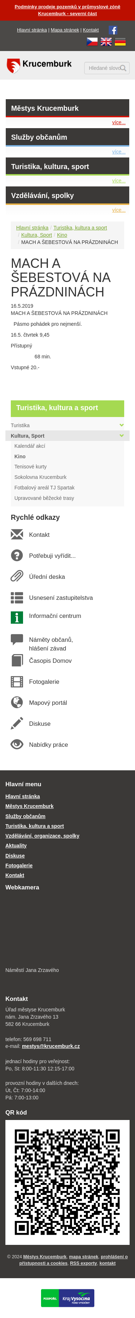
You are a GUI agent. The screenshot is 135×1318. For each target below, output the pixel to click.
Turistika (67, 425)
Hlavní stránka (32, 30)
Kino (62, 235)
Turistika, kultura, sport (50, 166)
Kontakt (91, 30)
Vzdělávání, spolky (42, 195)
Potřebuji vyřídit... (52, 555)
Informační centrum (55, 615)
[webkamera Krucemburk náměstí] (67, 929)
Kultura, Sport (36, 235)
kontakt (107, 1263)
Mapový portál (48, 702)
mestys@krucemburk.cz (51, 1046)
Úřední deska (47, 576)
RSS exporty (83, 1263)
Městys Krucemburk (44, 108)
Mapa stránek (65, 30)
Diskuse (39, 723)
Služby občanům (39, 137)
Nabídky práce (48, 744)
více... (119, 122)
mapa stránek (83, 1256)
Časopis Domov (50, 660)
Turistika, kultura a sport (80, 228)
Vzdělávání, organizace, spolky (42, 836)
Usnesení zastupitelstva (61, 597)
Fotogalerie (44, 681)
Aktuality (16, 846)
